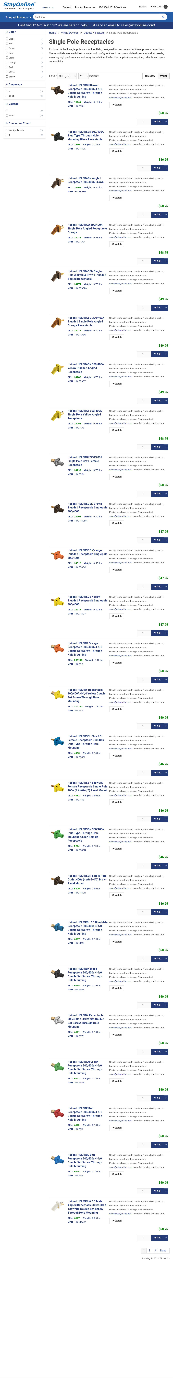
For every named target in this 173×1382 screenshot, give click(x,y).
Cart (159, 7)
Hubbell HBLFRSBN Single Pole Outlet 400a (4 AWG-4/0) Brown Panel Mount (87, 879)
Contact (67, 7)
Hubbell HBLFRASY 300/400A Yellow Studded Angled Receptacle (86, 368)
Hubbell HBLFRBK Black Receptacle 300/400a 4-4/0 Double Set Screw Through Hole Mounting (85, 974)
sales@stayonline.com (137, 25)
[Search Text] (96, 17)
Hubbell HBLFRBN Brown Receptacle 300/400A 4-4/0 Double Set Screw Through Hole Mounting (85, 91)
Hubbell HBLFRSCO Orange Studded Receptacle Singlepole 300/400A (87, 554)
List (163, 76)
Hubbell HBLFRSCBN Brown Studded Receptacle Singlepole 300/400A (87, 507)
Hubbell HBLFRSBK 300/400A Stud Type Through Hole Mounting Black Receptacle (86, 135)
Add (157, 121)
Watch (117, 105)
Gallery (150, 76)
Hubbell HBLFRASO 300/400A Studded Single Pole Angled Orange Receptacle (86, 321)
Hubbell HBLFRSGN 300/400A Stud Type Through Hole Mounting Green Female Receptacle (86, 835)
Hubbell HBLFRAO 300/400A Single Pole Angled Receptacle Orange (87, 228)
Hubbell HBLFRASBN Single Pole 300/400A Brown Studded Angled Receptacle (87, 275)
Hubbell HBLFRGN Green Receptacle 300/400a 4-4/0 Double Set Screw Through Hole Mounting (85, 1067)
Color (12, 32)
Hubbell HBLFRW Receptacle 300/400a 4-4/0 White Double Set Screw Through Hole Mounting (86, 1021)
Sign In (142, 6)
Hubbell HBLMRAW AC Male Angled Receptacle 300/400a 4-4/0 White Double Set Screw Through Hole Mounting (87, 1207)
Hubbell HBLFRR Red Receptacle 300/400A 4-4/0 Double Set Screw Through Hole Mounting (85, 1114)
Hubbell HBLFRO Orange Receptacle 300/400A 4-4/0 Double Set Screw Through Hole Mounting (85, 649)
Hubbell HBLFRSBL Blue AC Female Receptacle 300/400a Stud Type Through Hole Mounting (86, 742)
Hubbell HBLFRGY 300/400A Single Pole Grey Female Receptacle (85, 461)
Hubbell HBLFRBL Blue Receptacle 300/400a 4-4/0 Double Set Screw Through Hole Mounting (85, 1160)
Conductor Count (19, 123)
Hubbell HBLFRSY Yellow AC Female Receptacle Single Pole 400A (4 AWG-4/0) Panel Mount (87, 786)
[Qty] (144, 122)
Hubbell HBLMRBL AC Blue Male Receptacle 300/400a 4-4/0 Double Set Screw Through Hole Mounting (88, 928)
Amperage (15, 85)
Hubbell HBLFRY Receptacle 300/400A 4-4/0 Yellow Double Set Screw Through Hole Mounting (87, 695)
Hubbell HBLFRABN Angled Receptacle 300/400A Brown (86, 180)
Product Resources (85, 7)
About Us (48, 7)
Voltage (13, 104)
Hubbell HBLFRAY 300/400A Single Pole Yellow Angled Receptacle (85, 414)
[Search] (163, 17)
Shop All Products (17, 18)
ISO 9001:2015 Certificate (112, 7)
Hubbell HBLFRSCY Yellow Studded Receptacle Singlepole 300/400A (87, 600)
